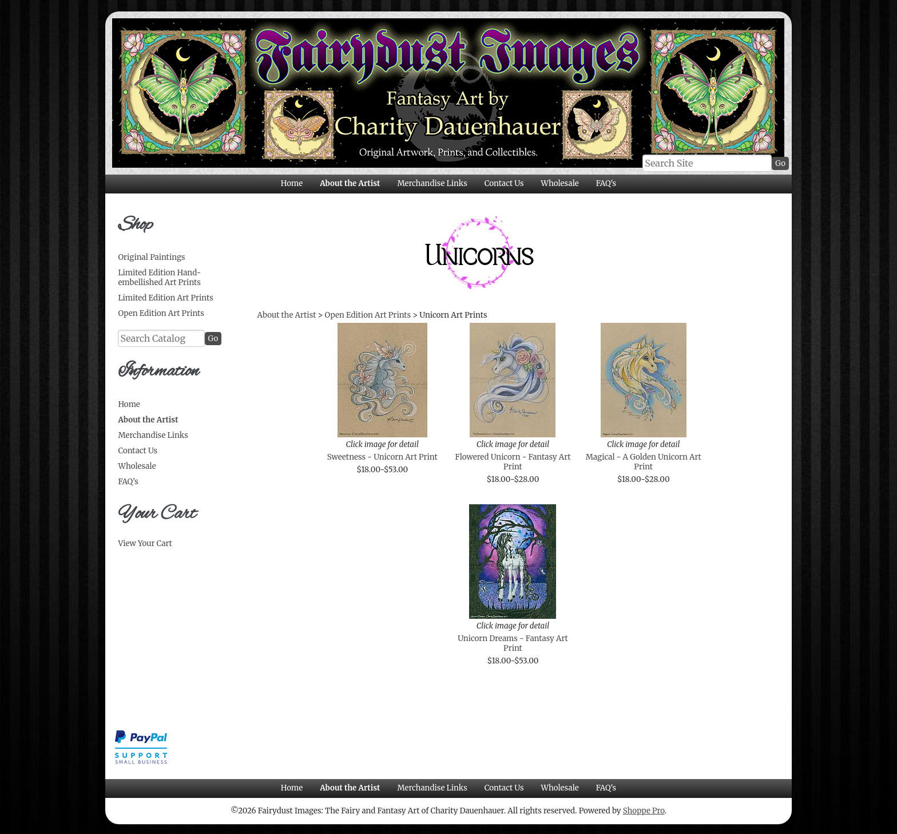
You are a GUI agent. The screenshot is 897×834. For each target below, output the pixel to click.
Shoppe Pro (644, 811)
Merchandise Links (432, 183)
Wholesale (559, 183)
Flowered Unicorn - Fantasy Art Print (513, 462)
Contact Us (504, 183)
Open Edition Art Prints (161, 313)
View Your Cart (145, 543)
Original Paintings (151, 257)
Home (292, 183)
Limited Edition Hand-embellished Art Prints (159, 277)
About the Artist (350, 183)
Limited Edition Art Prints (165, 298)
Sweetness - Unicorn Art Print (382, 457)
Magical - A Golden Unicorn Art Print (643, 462)
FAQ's (606, 183)
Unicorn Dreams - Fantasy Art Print (512, 643)
